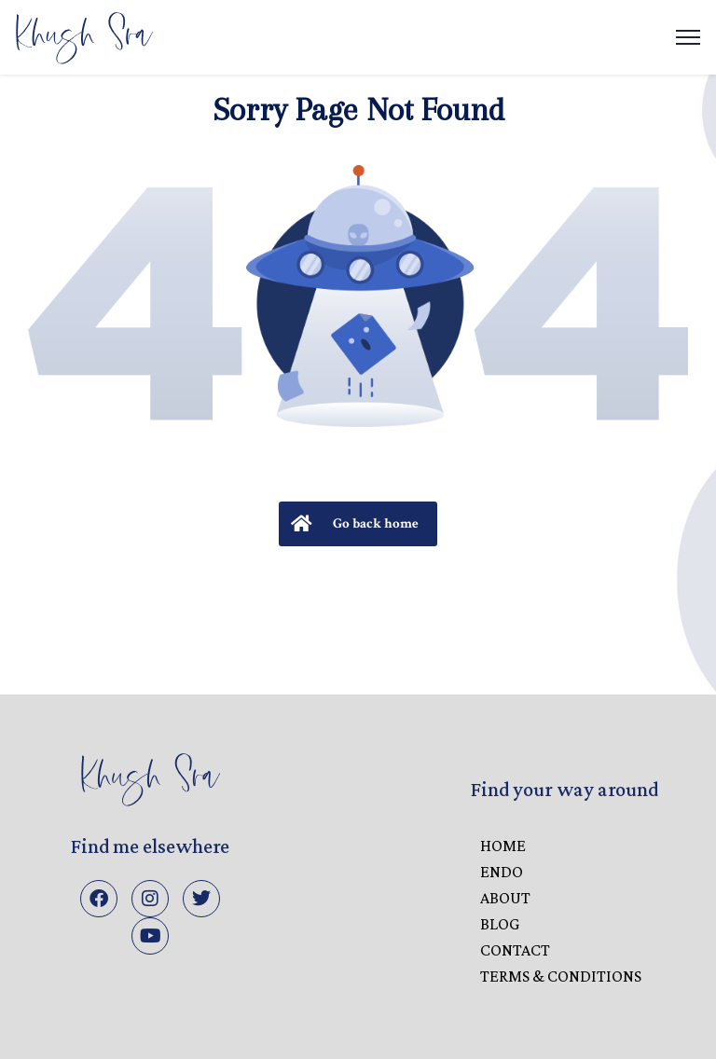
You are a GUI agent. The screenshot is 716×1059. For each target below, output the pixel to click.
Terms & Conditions (560, 976)
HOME (503, 845)
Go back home (352, 524)
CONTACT (515, 950)
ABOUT (505, 897)
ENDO (501, 871)
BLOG (499, 924)
